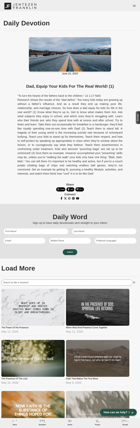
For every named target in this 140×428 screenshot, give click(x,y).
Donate (138, 117)
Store (15, 425)
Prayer (97, 425)
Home (70, 425)
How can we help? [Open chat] (118, 412)
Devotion (42, 425)
